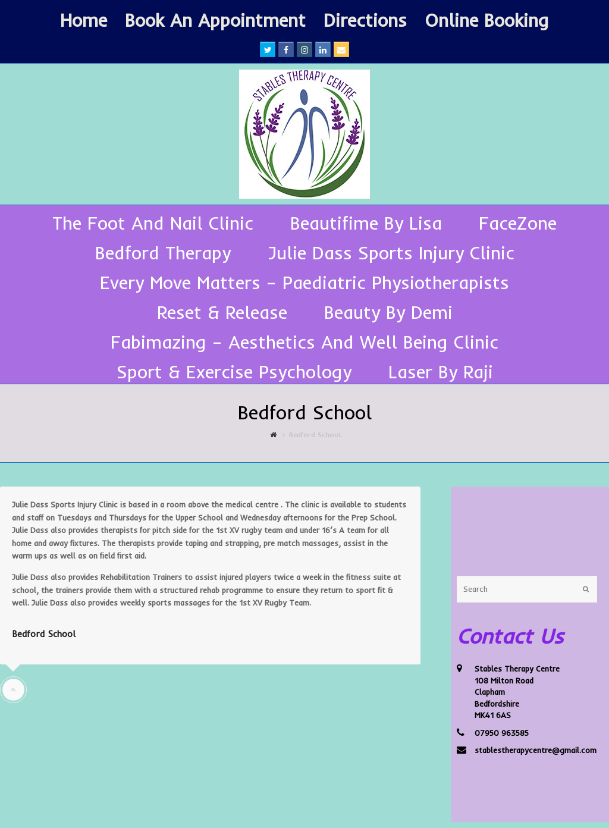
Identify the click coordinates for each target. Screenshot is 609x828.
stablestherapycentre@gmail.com (536, 750)
